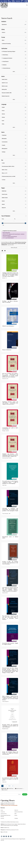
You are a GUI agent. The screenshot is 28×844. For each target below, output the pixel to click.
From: (3, 218)
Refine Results (14, 247)
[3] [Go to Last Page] (12, 785)
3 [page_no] (6, 785)
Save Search (4, 789)
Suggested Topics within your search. (9, 230)
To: (14, 218)
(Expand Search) (17, 234)
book (6, 237)
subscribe (25, 794)
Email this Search (19, 788)
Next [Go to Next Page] (9, 785)
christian (9, 236)
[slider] (2, 223)
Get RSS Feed (10, 788)
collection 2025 (11, 234)
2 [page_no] (4, 785)
